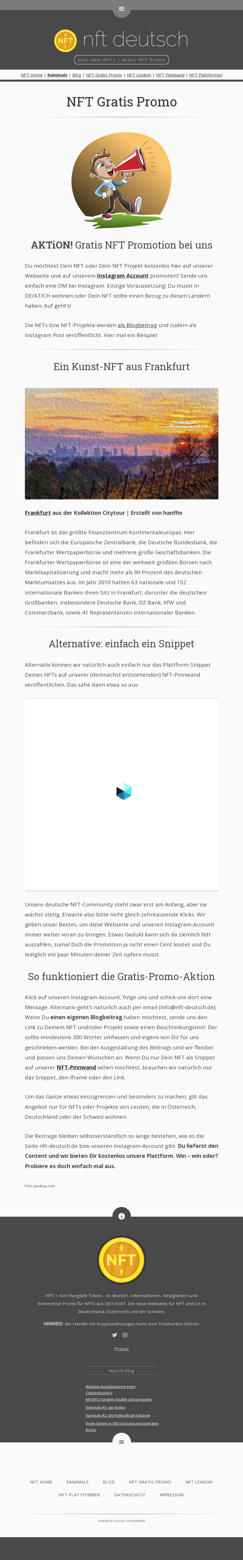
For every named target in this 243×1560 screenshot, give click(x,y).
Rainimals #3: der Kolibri (106, 1407)
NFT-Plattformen (79, 1494)
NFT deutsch (121, 39)
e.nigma (119, 1521)
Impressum (172, 1494)
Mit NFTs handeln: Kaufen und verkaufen (119, 1399)
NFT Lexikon (139, 75)
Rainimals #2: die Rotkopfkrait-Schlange (118, 1415)
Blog (76, 75)
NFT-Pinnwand (76, 1067)
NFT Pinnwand (170, 75)
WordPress (138, 1521)
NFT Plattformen (205, 75)
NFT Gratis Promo (104, 75)
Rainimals (78, 1482)
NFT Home (32, 75)
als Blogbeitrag (137, 325)
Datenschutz (130, 1494)
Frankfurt (38, 513)
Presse (121, 1348)
